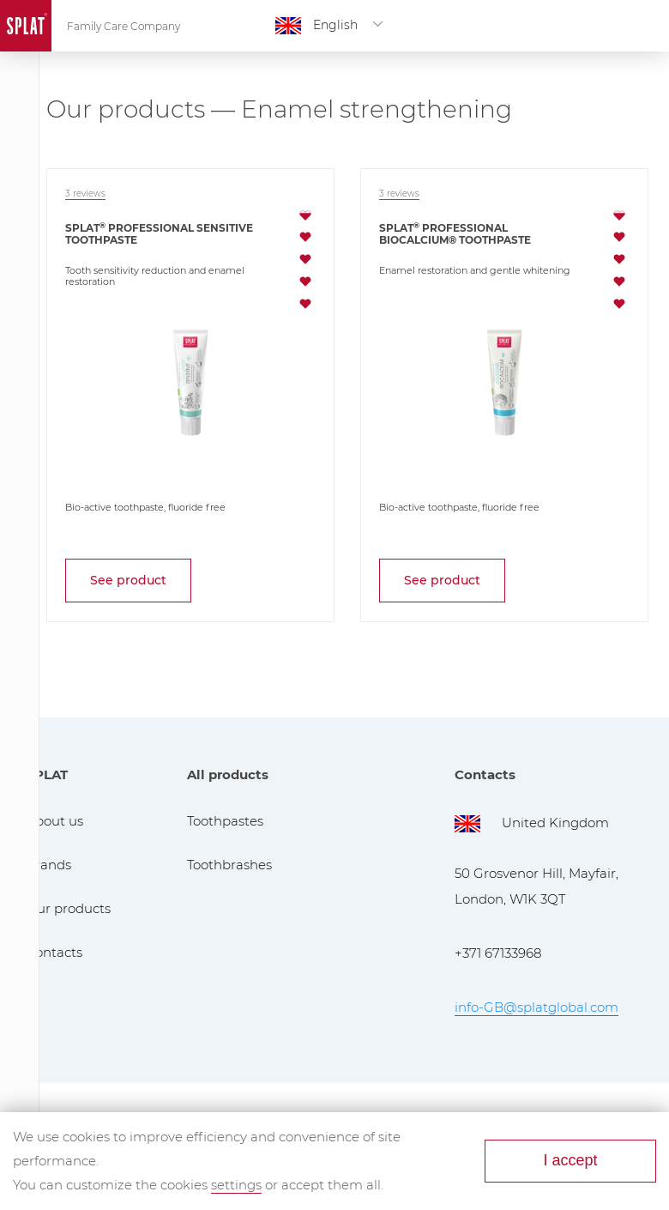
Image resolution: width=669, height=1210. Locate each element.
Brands (48, 864)
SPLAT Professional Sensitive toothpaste (159, 233)
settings (236, 1185)
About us (54, 821)
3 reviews (85, 193)
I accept (570, 1160)
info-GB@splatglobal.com (536, 1007)
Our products (68, 908)
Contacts (54, 952)
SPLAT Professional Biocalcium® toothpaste (455, 233)
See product (128, 580)
